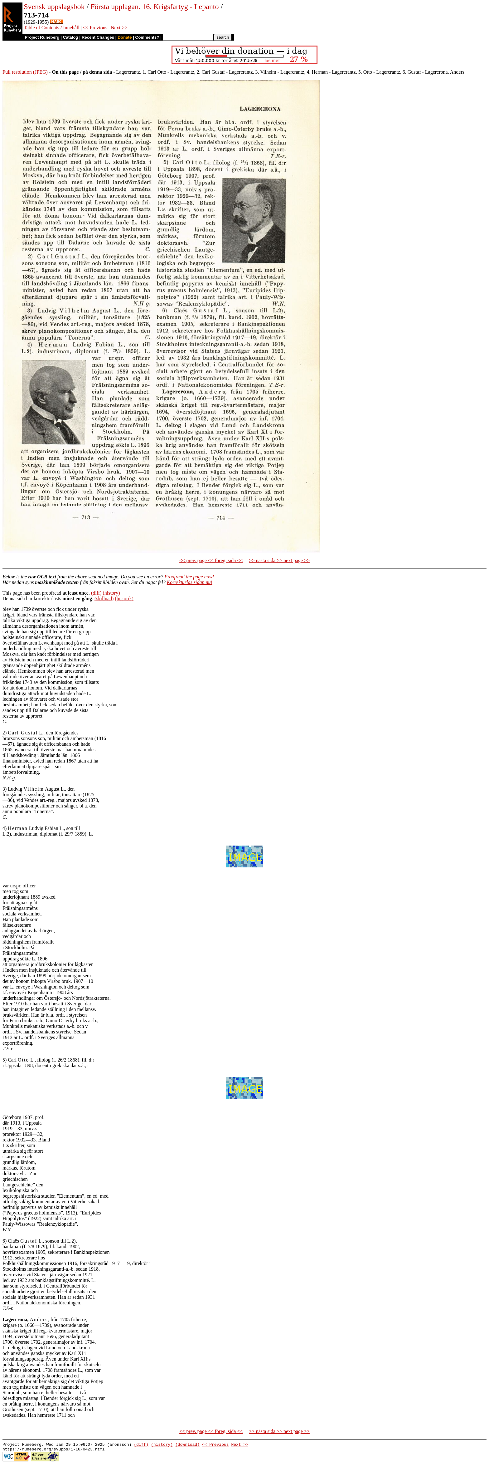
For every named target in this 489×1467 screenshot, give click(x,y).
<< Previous (95, 27)
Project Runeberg (42, 37)
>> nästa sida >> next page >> (279, 560)
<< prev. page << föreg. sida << (211, 560)
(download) (187, 1445)
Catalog (70, 37)
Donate (125, 37)
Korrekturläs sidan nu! (189, 582)
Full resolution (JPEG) (25, 72)
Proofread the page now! (189, 576)
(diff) (96, 593)
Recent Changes (98, 37)
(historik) (124, 598)
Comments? (147, 37)
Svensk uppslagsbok (54, 6)
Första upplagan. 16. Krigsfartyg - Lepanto (154, 6)
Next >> (119, 27)
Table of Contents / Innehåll (51, 27)
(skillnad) (104, 598)
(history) (111, 593)
